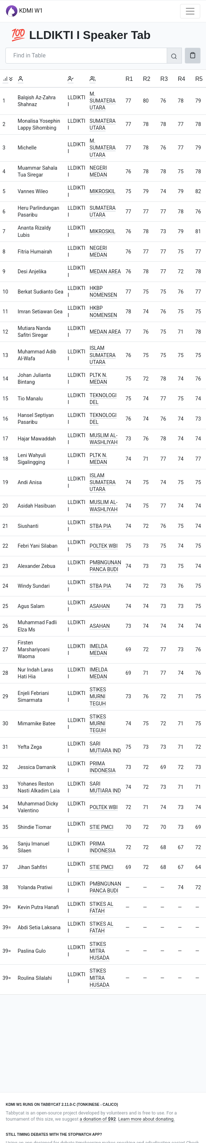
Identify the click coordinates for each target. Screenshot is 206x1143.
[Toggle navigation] (190, 11)
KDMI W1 (24, 11)
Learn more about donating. (146, 1119)
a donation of (98, 1119)
